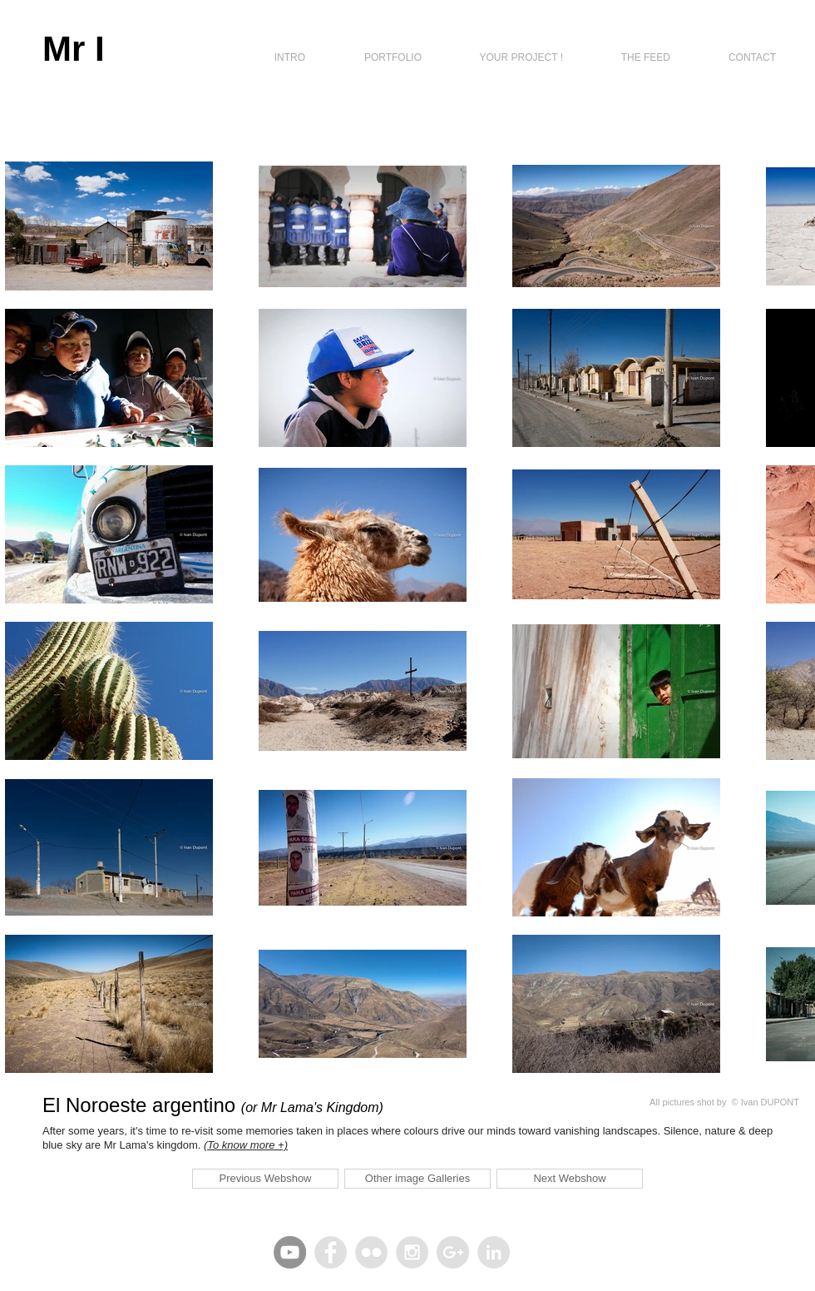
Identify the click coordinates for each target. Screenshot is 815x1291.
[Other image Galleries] (417, 1179)
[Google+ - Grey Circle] (453, 1252)
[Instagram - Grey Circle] (412, 1252)
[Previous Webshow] (265, 1179)
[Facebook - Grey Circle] (330, 1252)
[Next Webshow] (569, 1179)
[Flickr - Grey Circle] (371, 1252)
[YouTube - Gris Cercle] (290, 1252)
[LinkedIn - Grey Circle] (493, 1252)
